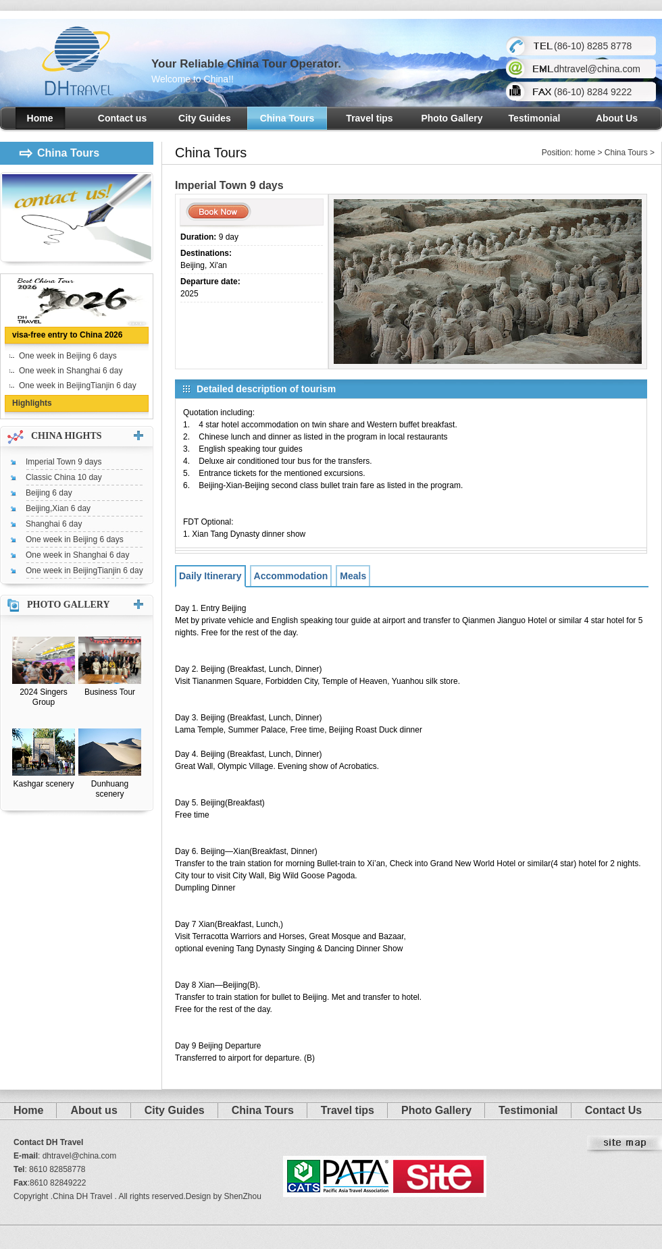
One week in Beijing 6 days (68, 356)
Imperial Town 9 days (64, 462)
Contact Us (613, 1110)
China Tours (287, 118)
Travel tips (369, 118)
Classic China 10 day (64, 477)
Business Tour (109, 692)
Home (40, 118)
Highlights (32, 403)
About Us (617, 118)
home (585, 152)
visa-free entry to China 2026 (67, 335)
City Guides (204, 118)
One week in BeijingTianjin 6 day (77, 385)
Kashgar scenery (43, 784)
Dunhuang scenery (109, 789)
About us (93, 1110)
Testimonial (535, 118)
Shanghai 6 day (54, 524)
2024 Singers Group (44, 697)
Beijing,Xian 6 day (58, 508)
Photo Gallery (451, 118)
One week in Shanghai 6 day (70, 370)
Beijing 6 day (49, 493)
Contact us (122, 118)
